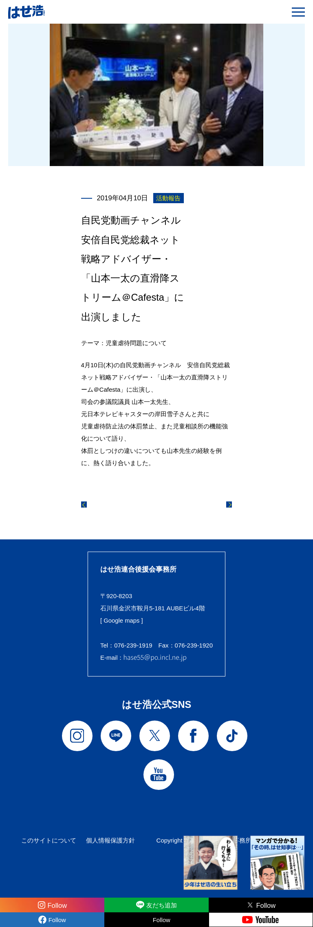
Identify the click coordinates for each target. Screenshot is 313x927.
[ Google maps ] (121, 621)
